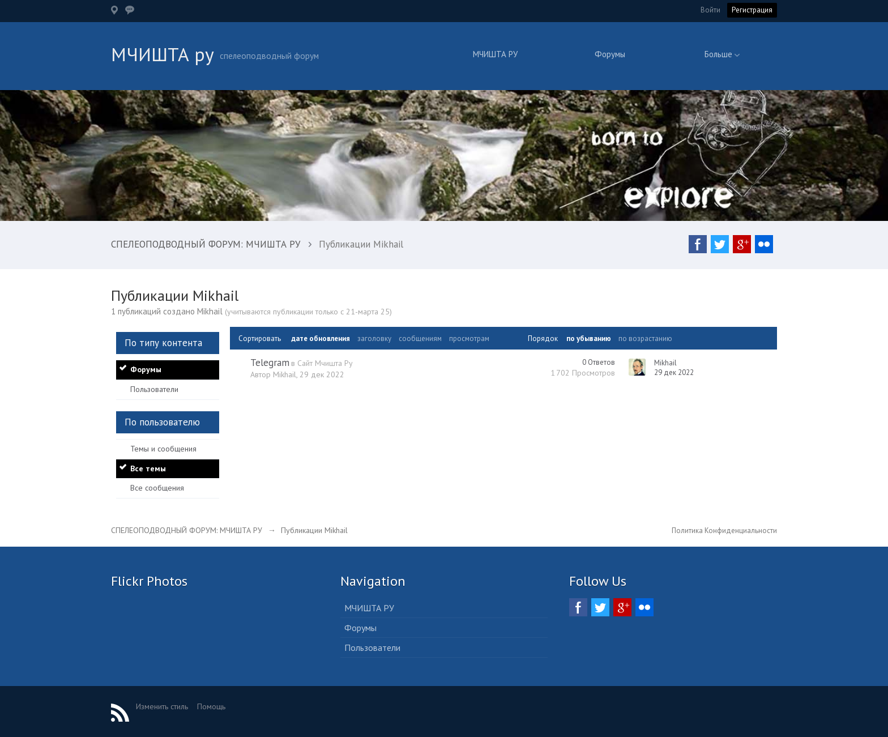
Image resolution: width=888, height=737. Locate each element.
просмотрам (469, 338)
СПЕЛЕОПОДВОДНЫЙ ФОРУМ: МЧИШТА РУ (186, 530)
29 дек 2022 (674, 372)
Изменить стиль (162, 706)
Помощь (211, 706)
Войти (710, 10)
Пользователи (154, 389)
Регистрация (752, 10)
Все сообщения (157, 488)
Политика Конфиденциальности (724, 530)
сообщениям (420, 338)
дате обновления (320, 338)
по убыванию (588, 338)
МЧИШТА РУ (495, 54)
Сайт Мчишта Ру (325, 363)
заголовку (374, 338)
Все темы (148, 468)
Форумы (610, 54)
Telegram (269, 362)
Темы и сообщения (163, 449)
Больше (722, 54)
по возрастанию (645, 338)
